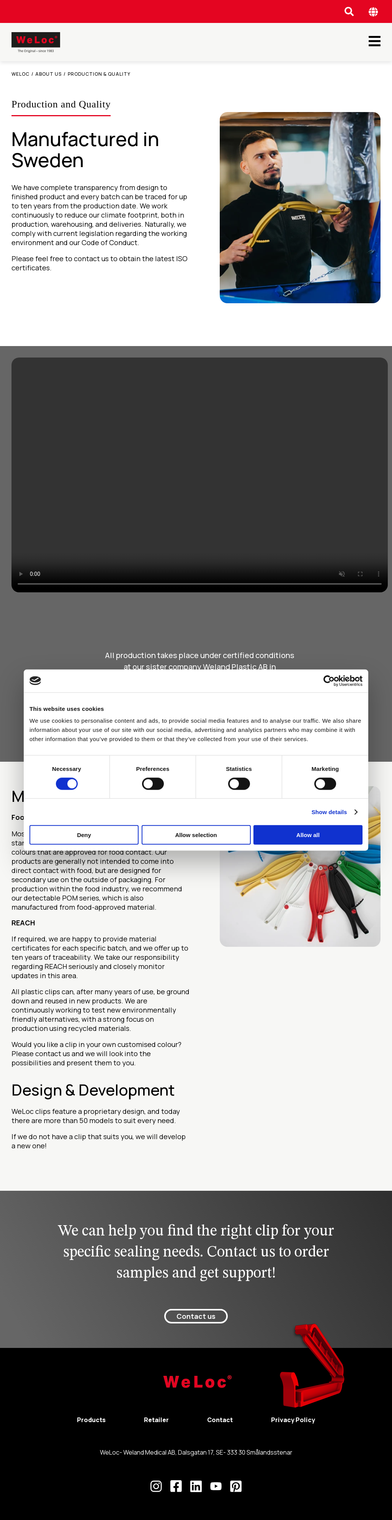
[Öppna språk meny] (373, 11)
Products (91, 1420)
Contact (220, 1420)
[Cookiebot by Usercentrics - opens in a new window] (329, 680)
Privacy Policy (293, 1420)
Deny (84, 835)
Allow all (308, 835)
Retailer (156, 1420)
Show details (329, 811)
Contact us (196, 1316)
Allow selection (196, 835)
